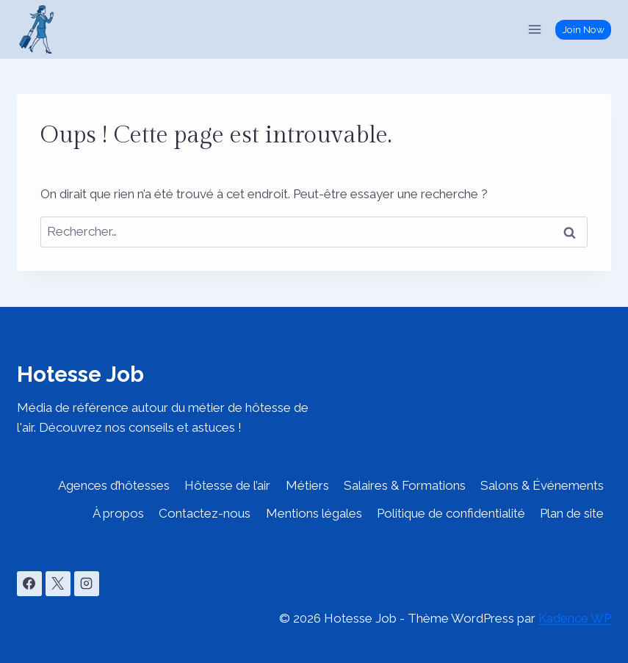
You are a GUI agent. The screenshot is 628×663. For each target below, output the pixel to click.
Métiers (307, 485)
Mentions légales (314, 513)
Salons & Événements (542, 485)
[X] (58, 583)
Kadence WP (574, 618)
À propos (118, 513)
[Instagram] (86, 583)
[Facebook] (29, 583)
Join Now (583, 29)
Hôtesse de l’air (227, 485)
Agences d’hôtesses (114, 485)
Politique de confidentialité (451, 513)
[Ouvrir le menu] (535, 29)
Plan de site (572, 513)
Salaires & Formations (405, 485)
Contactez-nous (204, 513)
